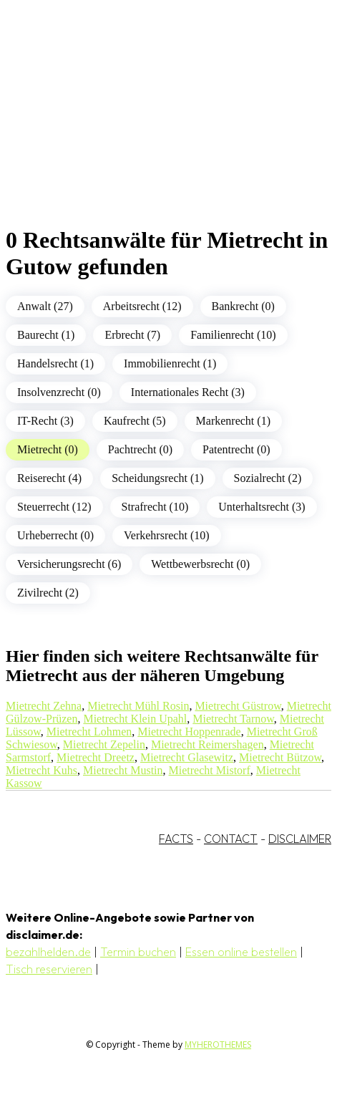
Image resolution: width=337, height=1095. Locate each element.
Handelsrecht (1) (55, 363)
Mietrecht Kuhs (41, 770)
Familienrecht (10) (233, 335)
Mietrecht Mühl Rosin (138, 706)
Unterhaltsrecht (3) (261, 507)
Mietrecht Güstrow (237, 706)
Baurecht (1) (45, 335)
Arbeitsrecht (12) (142, 306)
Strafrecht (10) (155, 507)
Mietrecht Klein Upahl (135, 719)
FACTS (176, 838)
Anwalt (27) (45, 306)
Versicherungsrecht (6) (69, 564)
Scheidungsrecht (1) (157, 478)
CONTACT (231, 838)
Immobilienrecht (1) (170, 363)
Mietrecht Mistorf (209, 770)
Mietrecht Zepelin (104, 744)
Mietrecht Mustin (123, 770)
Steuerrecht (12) (54, 507)
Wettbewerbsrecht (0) (200, 564)
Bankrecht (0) (243, 306)
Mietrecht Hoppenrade (188, 731)
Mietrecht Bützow (280, 757)
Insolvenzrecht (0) (59, 392)
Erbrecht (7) (132, 335)
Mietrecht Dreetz (96, 757)
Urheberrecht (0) (55, 535)
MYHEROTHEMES (218, 1044)
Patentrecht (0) (236, 449)
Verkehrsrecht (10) (167, 535)
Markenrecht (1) (233, 421)
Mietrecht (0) (47, 449)
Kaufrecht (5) (135, 421)
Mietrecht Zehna (44, 706)
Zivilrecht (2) (48, 593)
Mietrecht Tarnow (233, 719)
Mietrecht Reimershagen (207, 744)
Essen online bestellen (241, 952)
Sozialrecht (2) (268, 478)
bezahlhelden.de (48, 952)
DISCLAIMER (299, 838)
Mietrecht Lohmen (89, 731)
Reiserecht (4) (49, 478)
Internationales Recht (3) (188, 392)
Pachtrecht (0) (140, 449)
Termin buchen (138, 952)
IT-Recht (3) (45, 421)
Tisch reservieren (49, 969)
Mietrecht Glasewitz (186, 757)
